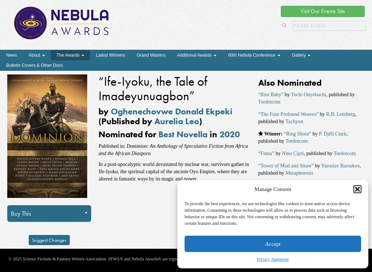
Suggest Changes (49, 240)
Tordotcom (269, 102)
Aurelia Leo (176, 121)
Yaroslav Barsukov (340, 166)
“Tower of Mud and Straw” (286, 166)
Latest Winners (110, 55)
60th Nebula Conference (254, 55)
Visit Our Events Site (322, 11)
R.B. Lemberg (340, 114)
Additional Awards (197, 55)
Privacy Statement (273, 259)
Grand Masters (151, 55)
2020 (229, 134)
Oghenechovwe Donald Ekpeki (171, 111)
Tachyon (294, 121)
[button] (357, 189)
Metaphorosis (299, 173)
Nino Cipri (293, 153)
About (37, 55)
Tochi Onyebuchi (308, 94)
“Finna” (266, 153)
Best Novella (182, 134)
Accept (272, 244)
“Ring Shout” (297, 134)
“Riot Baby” (271, 94)
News (11, 55)
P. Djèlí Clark (333, 134)
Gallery (301, 55)
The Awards (70, 55)
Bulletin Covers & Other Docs (34, 65)
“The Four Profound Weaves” (288, 114)
